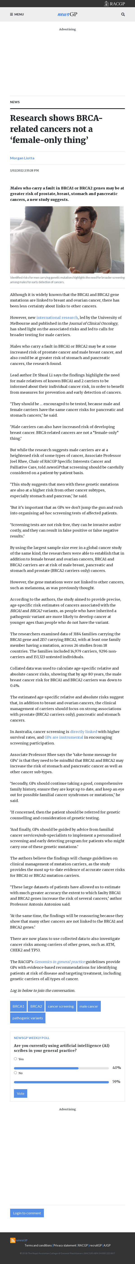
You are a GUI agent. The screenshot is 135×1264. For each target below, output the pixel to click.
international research (57, 317)
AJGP (107, 1245)
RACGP (83, 1245)
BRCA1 (18, 1006)
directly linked (83, 731)
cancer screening (61, 1006)
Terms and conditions (38, 1245)
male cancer (89, 1006)
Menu (17, 14)
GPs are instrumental (64, 737)
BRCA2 (36, 1006)
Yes (21, 1059)
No (20, 1073)
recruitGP (96, 1245)
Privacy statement (65, 1245)
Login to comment (27, 1213)
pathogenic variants (28, 1018)
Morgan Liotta (22, 158)
